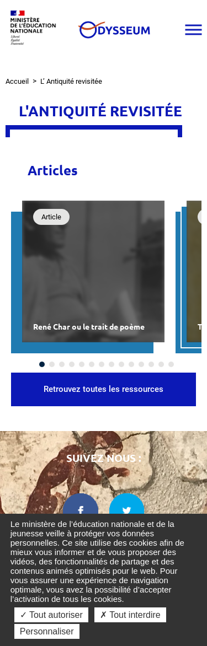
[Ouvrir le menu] (193, 30)
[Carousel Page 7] (101, 364)
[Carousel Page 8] (111, 364)
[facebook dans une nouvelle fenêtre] (80, 511)
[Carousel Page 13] (161, 364)
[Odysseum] (113, 30)
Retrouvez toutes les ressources (103, 389)
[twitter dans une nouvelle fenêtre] (127, 511)
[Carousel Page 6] (91, 364)
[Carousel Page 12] (151, 364)
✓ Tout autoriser (51, 615)
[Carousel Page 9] (121, 364)
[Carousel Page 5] (81, 364)
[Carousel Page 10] (131, 364)
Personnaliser (47, 631)
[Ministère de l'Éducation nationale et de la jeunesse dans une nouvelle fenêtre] (36, 29)
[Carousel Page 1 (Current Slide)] (42, 364)
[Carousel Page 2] (52, 364)
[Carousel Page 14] (171, 364)
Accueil (17, 81)
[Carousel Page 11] (141, 364)
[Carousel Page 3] (62, 364)
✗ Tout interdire (130, 615)
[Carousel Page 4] (72, 364)
